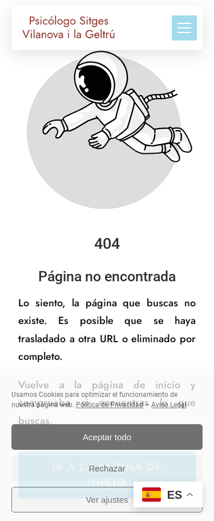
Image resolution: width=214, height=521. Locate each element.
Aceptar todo (107, 437)
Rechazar (106, 468)
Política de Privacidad (109, 405)
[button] (184, 27)
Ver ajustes (107, 499)
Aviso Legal (169, 405)
